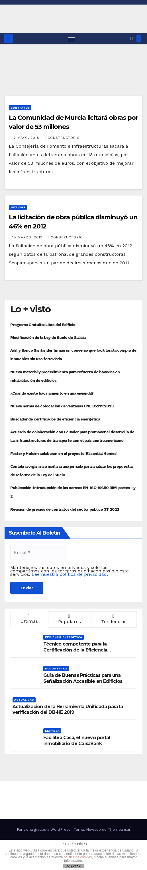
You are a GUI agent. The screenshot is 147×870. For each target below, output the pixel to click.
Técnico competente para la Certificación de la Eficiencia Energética (75, 650)
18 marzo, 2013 (28, 237)
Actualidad (24, 699)
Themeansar (119, 829)
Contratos (20, 107)
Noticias (18, 207)
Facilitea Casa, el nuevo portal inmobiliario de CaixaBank (76, 740)
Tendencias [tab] (113, 619)
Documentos (56, 668)
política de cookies (78, 857)
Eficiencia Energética (63, 637)
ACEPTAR (73, 866)
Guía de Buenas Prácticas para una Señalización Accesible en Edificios (82, 678)
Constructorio (62, 138)
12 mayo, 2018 (26, 138)
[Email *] (38, 552)
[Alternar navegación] (71, 39)
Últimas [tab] (28, 619)
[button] (131, 38)
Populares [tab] (69, 619)
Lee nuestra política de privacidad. (70, 574)
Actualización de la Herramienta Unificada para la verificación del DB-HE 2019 (68, 709)
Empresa (52, 730)
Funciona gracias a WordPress (44, 829)
